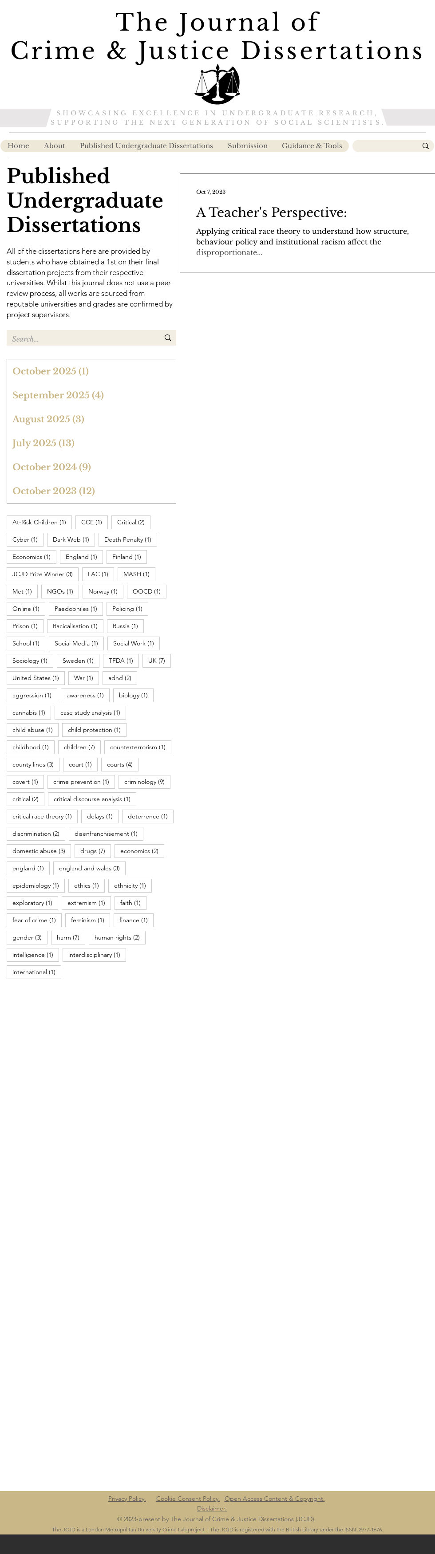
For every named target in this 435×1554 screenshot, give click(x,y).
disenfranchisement (109, 833)
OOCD (149, 591)
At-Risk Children (42, 522)
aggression (34, 695)
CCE (94, 522)
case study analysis (93, 712)
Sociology (32, 660)
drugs (95, 850)
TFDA (124, 660)
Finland (129, 556)
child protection (97, 729)
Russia (128, 626)
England (84, 556)
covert (28, 781)
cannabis (31, 712)
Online (28, 608)
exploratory (35, 902)
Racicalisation (78, 626)
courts (122, 764)
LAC (101, 574)
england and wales (92, 868)
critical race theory (45, 816)
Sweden (81, 660)
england (31, 868)
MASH (139, 574)
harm (71, 937)
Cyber (28, 539)
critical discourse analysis (95, 799)
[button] (311, 146)
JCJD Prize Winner (45, 574)
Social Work (136, 643)
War (86, 677)
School (28, 643)
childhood (33, 747)
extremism (89, 902)
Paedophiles (79, 608)
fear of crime (37, 920)
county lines (35, 764)
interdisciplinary (97, 954)
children (82, 747)
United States (38, 677)
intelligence (35, 954)
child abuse (35, 729)
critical (28, 799)
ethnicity (133, 885)
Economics (34, 556)
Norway (105, 591)
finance (136, 920)
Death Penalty (130, 539)
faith (133, 902)
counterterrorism (140, 747)
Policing (130, 608)
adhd (122, 677)
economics (142, 850)
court (83, 764)
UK (159, 660)
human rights (120, 937)
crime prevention (84, 781)
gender (29, 937)
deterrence (151, 816)
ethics (89, 885)
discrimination (38, 833)
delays (103, 816)
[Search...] (381, 147)
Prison (28, 626)
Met (25, 591)
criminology (147, 781)
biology (136, 695)
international (36, 972)
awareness (88, 695)
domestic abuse (41, 850)
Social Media (79, 643)
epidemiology (38, 885)
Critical (133, 522)
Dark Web (74, 539)
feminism (90, 920)
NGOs (63, 591)
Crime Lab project (183, 1529)
